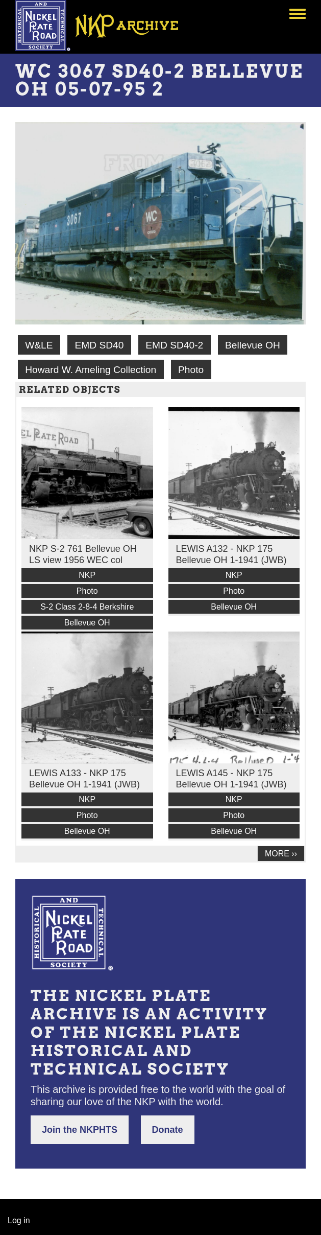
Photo (191, 369)
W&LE (39, 345)
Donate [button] (167, 1130)
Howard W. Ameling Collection (90, 369)
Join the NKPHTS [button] (79, 1130)
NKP (87, 575)
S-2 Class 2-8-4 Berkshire (87, 606)
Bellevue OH (252, 345)
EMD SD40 (99, 345)
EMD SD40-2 (174, 345)
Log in (19, 1220)
